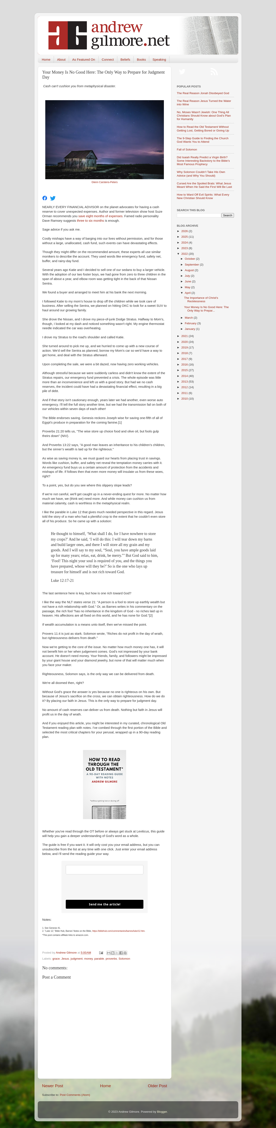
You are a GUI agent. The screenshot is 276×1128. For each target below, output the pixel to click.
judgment (77, 958)
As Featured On (83, 59)
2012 (185, 387)
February (191, 323)
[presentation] (98, 887)
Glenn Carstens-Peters (105, 182)
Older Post (157, 1086)
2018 (185, 353)
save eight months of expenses (100, 216)
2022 (185, 253)
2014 (185, 376)
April (188, 292)
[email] (104, 869)
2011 (185, 393)
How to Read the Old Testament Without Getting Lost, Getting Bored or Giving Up (203, 128)
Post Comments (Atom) (75, 1094)
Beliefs (125, 59)
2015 (185, 370)
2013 (185, 381)
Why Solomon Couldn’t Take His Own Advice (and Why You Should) (201, 173)
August (190, 270)
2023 (185, 248)
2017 (185, 359)
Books (141, 59)
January (190, 329)
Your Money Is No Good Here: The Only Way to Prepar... (206, 308)
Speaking (159, 59)
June (188, 281)
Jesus (65, 958)
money (88, 958)
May (188, 287)
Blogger (162, 1111)
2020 (185, 341)
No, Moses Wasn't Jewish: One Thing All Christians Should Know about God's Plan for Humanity (204, 116)
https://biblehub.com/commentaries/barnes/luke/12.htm (118, 931)
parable (99, 958)
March (189, 317)
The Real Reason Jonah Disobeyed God (203, 93)
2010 (185, 398)
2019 (185, 347)
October (190, 258)
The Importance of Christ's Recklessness (201, 299)
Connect (108, 59)
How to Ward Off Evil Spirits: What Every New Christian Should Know (203, 196)
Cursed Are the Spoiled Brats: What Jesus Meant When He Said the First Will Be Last (204, 185)
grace (56, 958)
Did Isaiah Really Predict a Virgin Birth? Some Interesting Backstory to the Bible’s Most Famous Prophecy (203, 161)
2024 (185, 242)
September (192, 264)
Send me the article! (104, 904)
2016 (185, 364)
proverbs (111, 958)
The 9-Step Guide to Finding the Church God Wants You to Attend (202, 140)
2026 (185, 231)
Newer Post (52, 1086)
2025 (185, 236)
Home (46, 59)
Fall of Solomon (187, 149)
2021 (185, 336)
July (188, 275)
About (61, 59)
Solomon (124, 958)
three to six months (90, 220)
